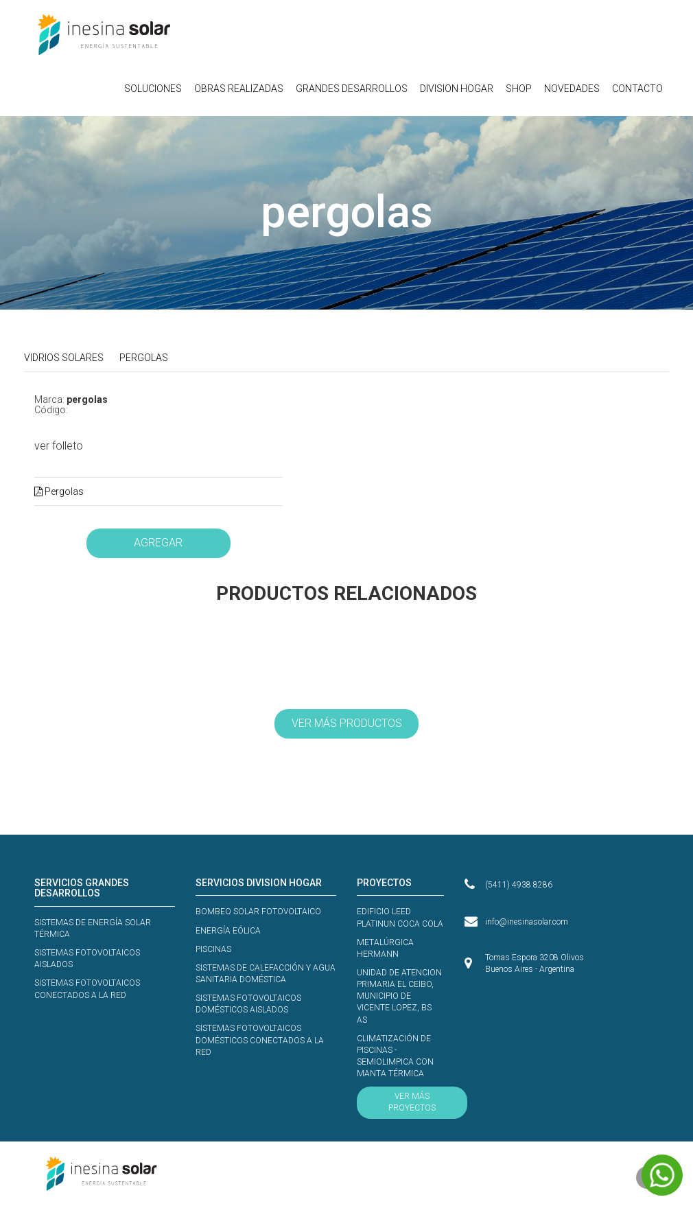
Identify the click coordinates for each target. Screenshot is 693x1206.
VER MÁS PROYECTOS (412, 1102)
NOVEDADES (572, 88)
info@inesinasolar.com (526, 922)
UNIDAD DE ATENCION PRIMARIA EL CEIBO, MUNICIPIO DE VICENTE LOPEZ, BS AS (399, 996)
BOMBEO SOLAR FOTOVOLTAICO (258, 911)
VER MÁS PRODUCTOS (347, 723)
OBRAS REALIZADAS (238, 88)
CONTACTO (637, 88)
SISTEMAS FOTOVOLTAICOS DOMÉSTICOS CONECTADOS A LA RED (260, 1039)
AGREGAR (158, 542)
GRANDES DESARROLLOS (352, 88)
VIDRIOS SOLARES (64, 357)
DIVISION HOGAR (456, 88)
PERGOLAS (143, 357)
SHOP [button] (519, 88)
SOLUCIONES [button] (153, 88)
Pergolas (59, 491)
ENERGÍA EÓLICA (228, 931)
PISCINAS (213, 949)
